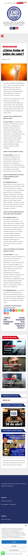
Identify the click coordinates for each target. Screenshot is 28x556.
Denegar (14, 546)
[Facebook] (5, 310)
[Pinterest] (13, 310)
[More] (7, 313)
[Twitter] (7, 310)
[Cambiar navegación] (14, 36)
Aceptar (14, 542)
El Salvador (6, 378)
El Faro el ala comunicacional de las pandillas (13, 383)
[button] (26, 525)
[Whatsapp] (19, 310)
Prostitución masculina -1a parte (14, 349)
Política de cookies (9, 553)
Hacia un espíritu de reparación (12, 366)
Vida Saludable (12, 345)
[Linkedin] (10, 310)
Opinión (11, 46)
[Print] (22, 310)
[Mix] (16, 310)
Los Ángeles (5, 46)
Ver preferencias (13, 550)
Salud (15, 46)
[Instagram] (5, 313)
